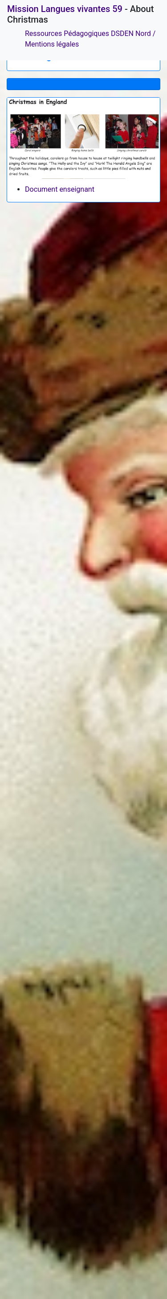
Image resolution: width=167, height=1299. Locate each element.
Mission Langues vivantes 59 (64, 9)
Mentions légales (52, 44)
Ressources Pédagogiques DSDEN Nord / (90, 33)
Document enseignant (59, 189)
